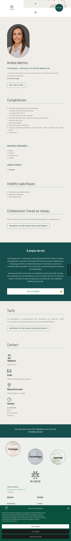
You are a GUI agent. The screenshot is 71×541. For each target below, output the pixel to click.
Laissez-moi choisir (35, 537)
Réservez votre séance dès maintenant (28, 226)
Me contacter (16, 85)
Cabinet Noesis (12, 393)
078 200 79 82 (12, 365)
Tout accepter (35, 526)
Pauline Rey (11, 504)
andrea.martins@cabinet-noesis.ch (19, 379)
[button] (68, 508)
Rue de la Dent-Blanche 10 (16, 490)
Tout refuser (35, 531)
